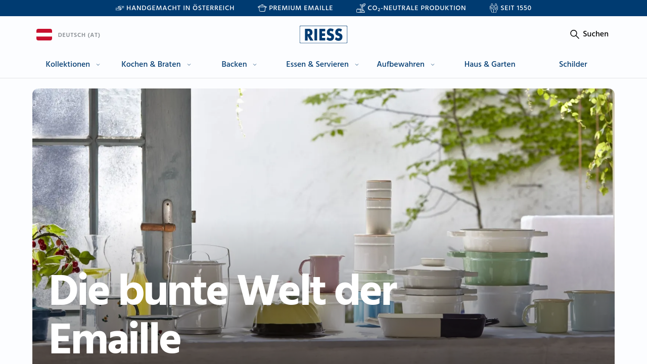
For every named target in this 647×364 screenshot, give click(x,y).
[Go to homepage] (323, 34)
